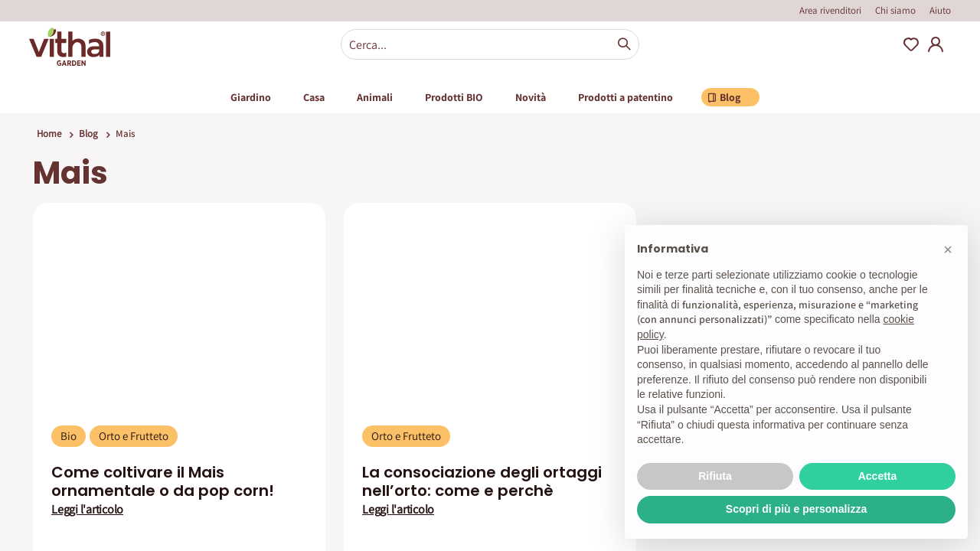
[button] (948, 249)
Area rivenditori (830, 10)
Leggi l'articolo (87, 509)
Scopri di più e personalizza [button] (796, 509)
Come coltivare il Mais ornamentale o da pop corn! (162, 481)
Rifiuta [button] (715, 476)
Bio (68, 436)
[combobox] (490, 44)
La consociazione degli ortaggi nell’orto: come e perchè (482, 481)
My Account (935, 44)
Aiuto (940, 10)
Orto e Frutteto (133, 436)
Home (49, 133)
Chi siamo (895, 10)
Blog (88, 133)
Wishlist (911, 44)
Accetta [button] (877, 476)
